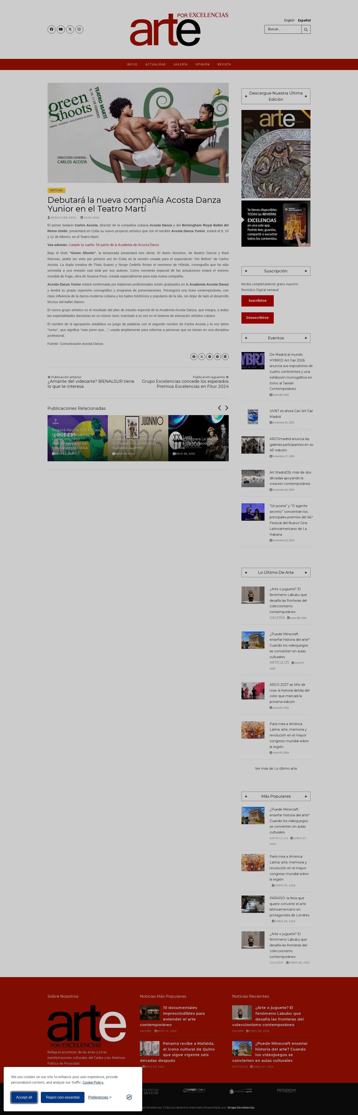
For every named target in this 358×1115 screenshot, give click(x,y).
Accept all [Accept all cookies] (24, 1097)
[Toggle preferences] (99, 1097)
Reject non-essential (62, 1097)
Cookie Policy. (93, 1082)
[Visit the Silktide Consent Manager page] (129, 1097)
